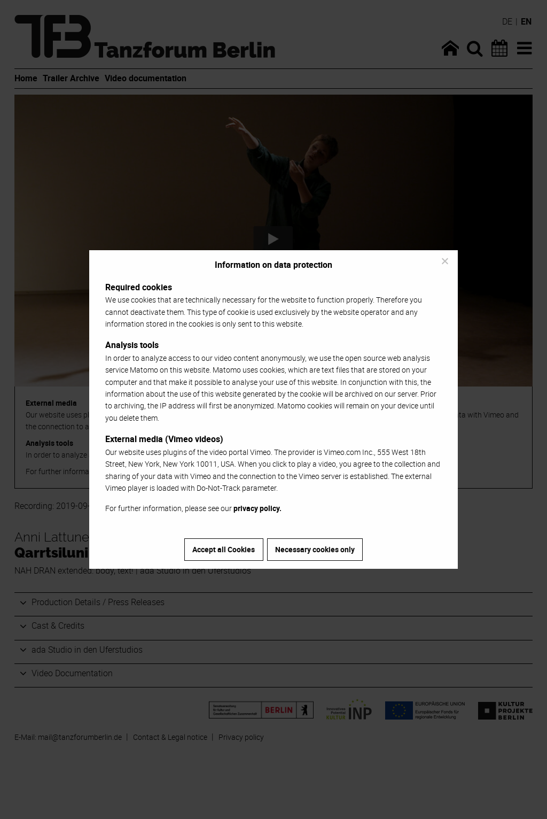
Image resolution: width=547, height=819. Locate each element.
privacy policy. (257, 508)
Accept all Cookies (223, 549)
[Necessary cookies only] (444, 261)
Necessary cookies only (315, 549)
